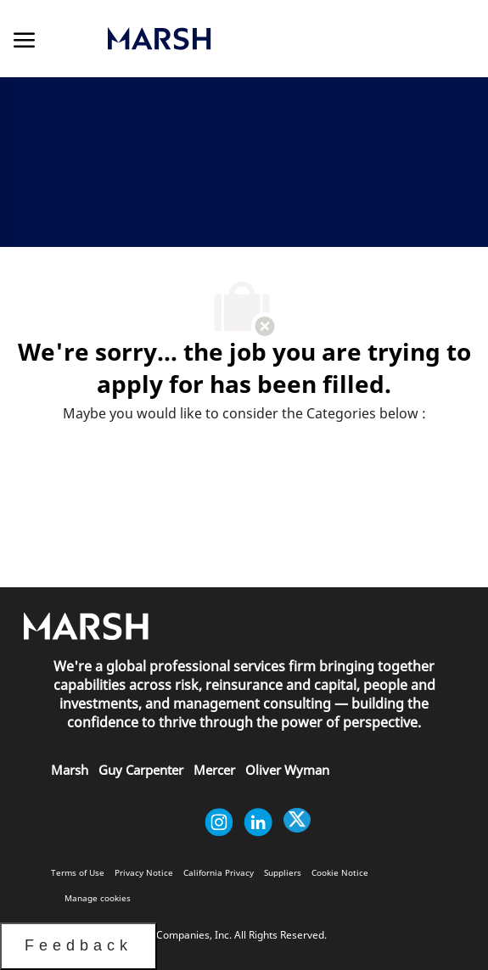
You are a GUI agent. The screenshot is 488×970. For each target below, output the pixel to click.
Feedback (78, 945)
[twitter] (297, 822)
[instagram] (219, 822)
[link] (233, 38)
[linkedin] (258, 822)
